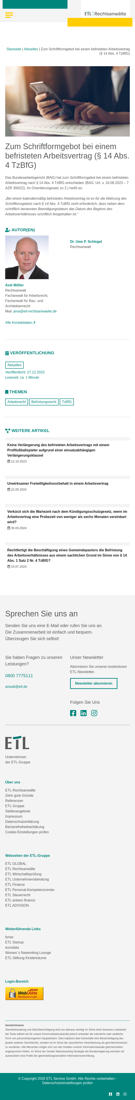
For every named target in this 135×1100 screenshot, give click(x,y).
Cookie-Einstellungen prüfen (27, 832)
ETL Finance (15, 884)
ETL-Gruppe (14, 806)
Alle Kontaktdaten (20, 322)
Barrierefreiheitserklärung (24, 827)
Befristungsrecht (43, 402)
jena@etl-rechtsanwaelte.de (35, 311)
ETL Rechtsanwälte (20, 869)
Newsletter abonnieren (93, 683)
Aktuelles (31, 49)
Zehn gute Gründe (19, 795)
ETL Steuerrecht (17, 895)
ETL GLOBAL (15, 863)
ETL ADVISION (17, 905)
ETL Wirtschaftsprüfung (23, 874)
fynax (9, 937)
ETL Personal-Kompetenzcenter (29, 890)
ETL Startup (14, 942)
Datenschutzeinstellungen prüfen (67, 1083)
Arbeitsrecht (16, 402)
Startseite (14, 49)
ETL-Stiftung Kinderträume (25, 958)
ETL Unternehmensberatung (27, 879)
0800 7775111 (19, 675)
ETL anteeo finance (20, 900)
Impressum (13, 816)
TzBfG (67, 402)
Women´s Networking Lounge (28, 953)
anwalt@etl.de (16, 686)
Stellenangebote (17, 811)
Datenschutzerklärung (22, 821)
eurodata (12, 947)
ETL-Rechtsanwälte (20, 790)
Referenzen (14, 801)
